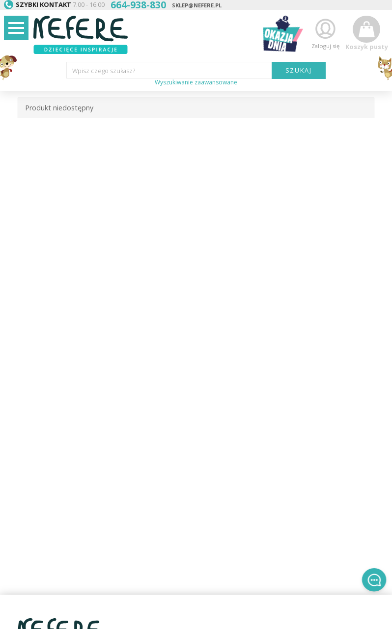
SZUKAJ (298, 70)
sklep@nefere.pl (197, 5)
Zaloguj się (325, 34)
